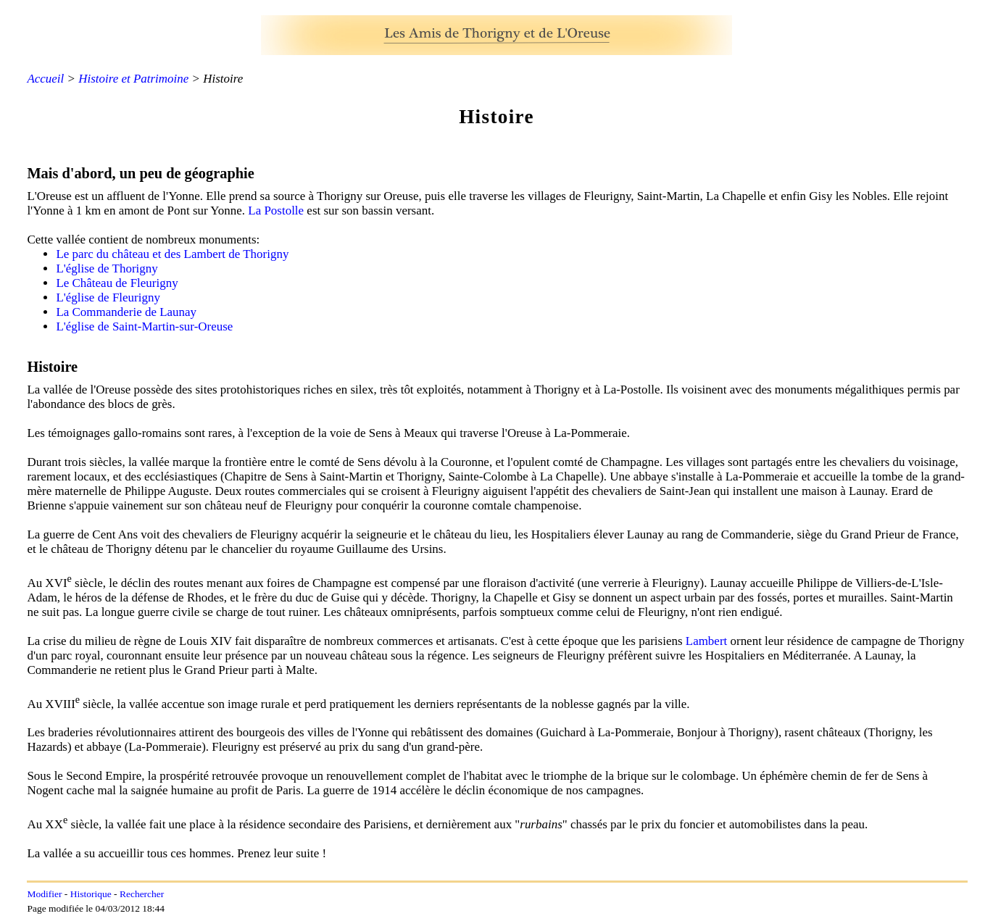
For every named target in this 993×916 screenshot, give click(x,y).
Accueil (45, 79)
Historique (91, 893)
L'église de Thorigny (106, 268)
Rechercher (142, 893)
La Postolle (276, 210)
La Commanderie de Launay (126, 312)
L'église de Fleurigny (108, 297)
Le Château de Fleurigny (117, 283)
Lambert (706, 641)
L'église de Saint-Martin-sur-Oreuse (144, 326)
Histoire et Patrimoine (133, 79)
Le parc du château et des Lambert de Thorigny (172, 254)
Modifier (44, 893)
